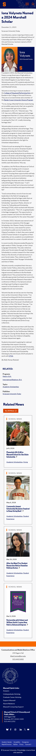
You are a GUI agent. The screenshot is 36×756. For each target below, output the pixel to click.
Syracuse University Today (12, 394)
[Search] (33, 4)
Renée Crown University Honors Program (18, 100)
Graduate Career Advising (12, 697)
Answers (6, 691)
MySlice (15, 744)
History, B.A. (7, 376)
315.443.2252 (9, 721)
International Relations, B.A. (12, 380)
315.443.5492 (18, 659)
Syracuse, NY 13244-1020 (14, 719)
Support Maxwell (9, 700)
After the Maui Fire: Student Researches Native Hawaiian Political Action (17, 565)
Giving (25, 462)
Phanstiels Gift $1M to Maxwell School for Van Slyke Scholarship (17, 454)
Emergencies (25, 742)
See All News (11, 411)
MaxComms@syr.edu (18, 656)
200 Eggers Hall (9, 717)
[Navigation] (27, 4)
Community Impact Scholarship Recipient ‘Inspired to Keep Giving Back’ (17, 508)
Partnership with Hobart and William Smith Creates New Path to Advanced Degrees (17, 622)
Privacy (21, 744)
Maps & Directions (6, 744)
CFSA (11, 356)
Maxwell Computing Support (13, 707)
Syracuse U (28, 744)
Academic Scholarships (11, 387)
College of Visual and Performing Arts (17, 93)
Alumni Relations (9, 703)
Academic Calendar (7, 742)
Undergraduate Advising (11, 694)
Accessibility (17, 742)
